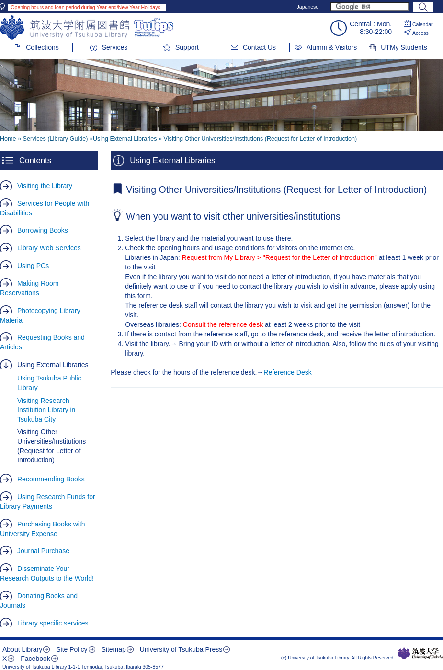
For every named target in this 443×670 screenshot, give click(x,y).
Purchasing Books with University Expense (42, 528)
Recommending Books (51, 479)
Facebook (35, 658)
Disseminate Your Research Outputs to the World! (47, 573)
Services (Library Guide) (55, 138)
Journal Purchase (43, 551)
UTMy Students (404, 47)
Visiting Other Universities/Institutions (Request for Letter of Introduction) (51, 446)
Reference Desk (287, 372)
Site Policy (71, 649)
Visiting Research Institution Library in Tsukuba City (46, 410)
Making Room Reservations (29, 288)
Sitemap (113, 649)
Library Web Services (49, 248)
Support (187, 47)
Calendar (422, 24)
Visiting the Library (44, 186)
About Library (22, 649)
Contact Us (259, 47)
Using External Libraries (53, 364)
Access (420, 33)
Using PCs (33, 265)
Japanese (308, 7)
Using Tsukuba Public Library (49, 382)
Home (8, 138)
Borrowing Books (42, 230)
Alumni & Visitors (332, 47)
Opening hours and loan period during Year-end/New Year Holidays (85, 7)
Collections (42, 47)
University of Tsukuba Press (181, 649)
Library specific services (53, 623)
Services (115, 47)
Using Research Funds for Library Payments (47, 501)
